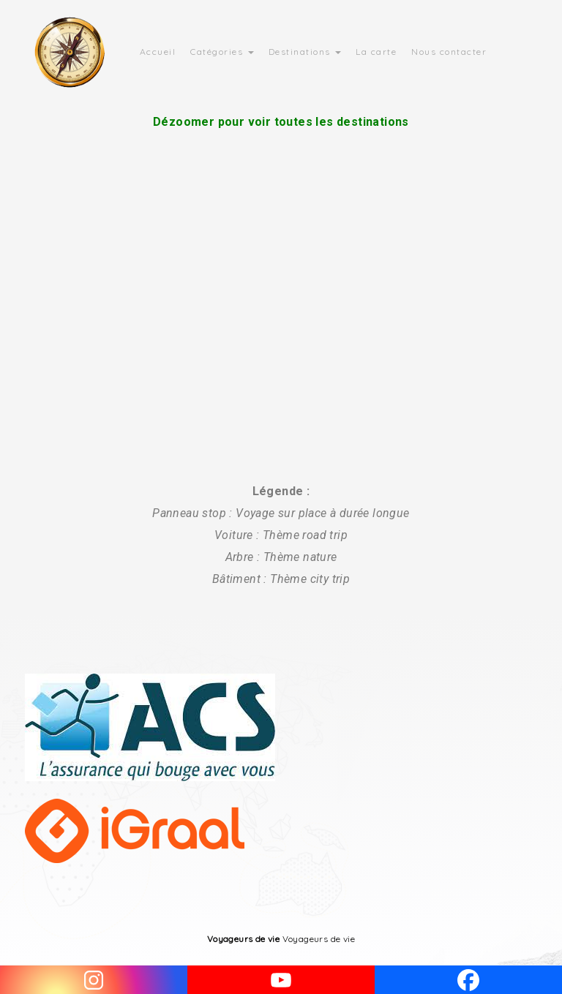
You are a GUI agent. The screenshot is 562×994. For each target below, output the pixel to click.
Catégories (222, 51)
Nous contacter (449, 51)
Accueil (158, 51)
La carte (376, 51)
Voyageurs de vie (243, 938)
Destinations (305, 51)
